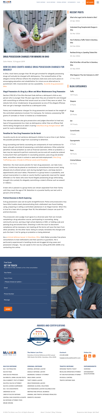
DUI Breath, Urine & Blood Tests (14, 377)
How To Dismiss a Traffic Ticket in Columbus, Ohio (84, 41)
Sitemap (58, 412)
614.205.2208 (64, 355)
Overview (87, 369)
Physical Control (66, 377)
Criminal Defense (75, 160)
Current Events (74, 130)
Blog (78, 2)
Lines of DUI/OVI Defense (12, 394)
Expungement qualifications (89, 373)
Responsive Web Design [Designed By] (84, 412)
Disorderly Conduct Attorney (38, 374)
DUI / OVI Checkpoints (10, 389)
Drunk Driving (8, 403)
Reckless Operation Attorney (70, 372)
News (72, 150)
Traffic (72, 91)
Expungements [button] (72, 2)
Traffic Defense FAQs (67, 380)
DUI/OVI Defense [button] (51, 2)
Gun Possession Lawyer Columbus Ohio (41, 389)
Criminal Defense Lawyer (36, 369)
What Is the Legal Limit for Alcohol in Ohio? (83, 17)
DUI (71, 120)
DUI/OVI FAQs (7, 372)
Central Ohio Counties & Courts (14, 397)
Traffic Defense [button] (40, 2)
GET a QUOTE (90, 2)
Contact (48, 412)
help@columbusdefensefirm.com (70, 358)
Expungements (75, 140)
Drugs (72, 111)
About (42, 412)
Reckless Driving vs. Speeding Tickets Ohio (83, 52)
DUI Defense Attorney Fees (12, 400)
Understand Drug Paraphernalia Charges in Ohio (83, 28)
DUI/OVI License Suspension (12, 386)
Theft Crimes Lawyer (34, 380)
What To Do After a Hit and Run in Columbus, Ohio (84, 63)
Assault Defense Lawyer (36, 372)
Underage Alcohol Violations (38, 386)
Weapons (73, 101)
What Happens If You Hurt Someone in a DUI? (84, 75)
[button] (98, 2)
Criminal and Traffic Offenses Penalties (42, 394)
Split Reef (96, 412)
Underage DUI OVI (9, 391)
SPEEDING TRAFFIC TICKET (68, 369)
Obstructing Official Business (38, 391)
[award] (39, 336)
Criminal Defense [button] (61, 2)
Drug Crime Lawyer (34, 377)
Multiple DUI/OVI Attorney (12, 383)
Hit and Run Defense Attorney (70, 374)
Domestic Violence (34, 397)
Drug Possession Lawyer (36, 383)
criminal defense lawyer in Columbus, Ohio (23, 237)
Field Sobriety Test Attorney (13, 380)
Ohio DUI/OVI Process (10, 374)
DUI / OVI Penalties (9, 369)
